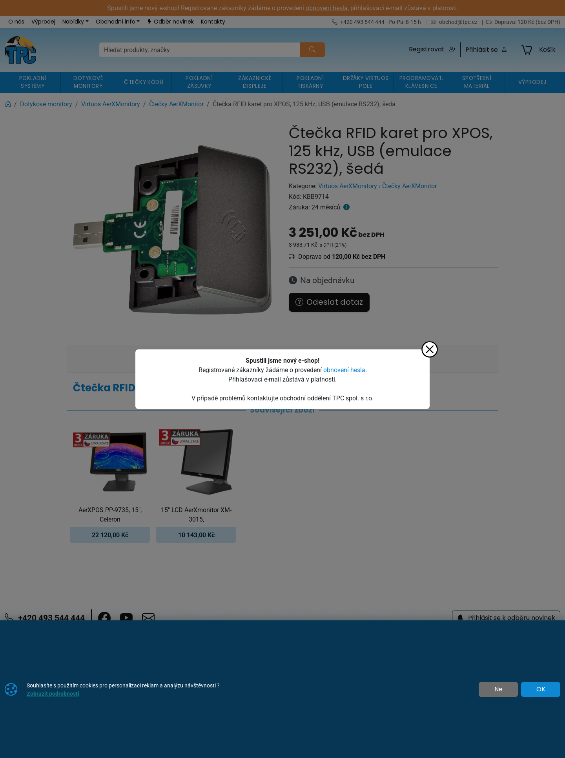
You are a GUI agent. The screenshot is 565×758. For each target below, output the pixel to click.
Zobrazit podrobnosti (53, 693)
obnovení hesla (344, 370)
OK (540, 689)
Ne (498, 689)
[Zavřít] (429, 349)
